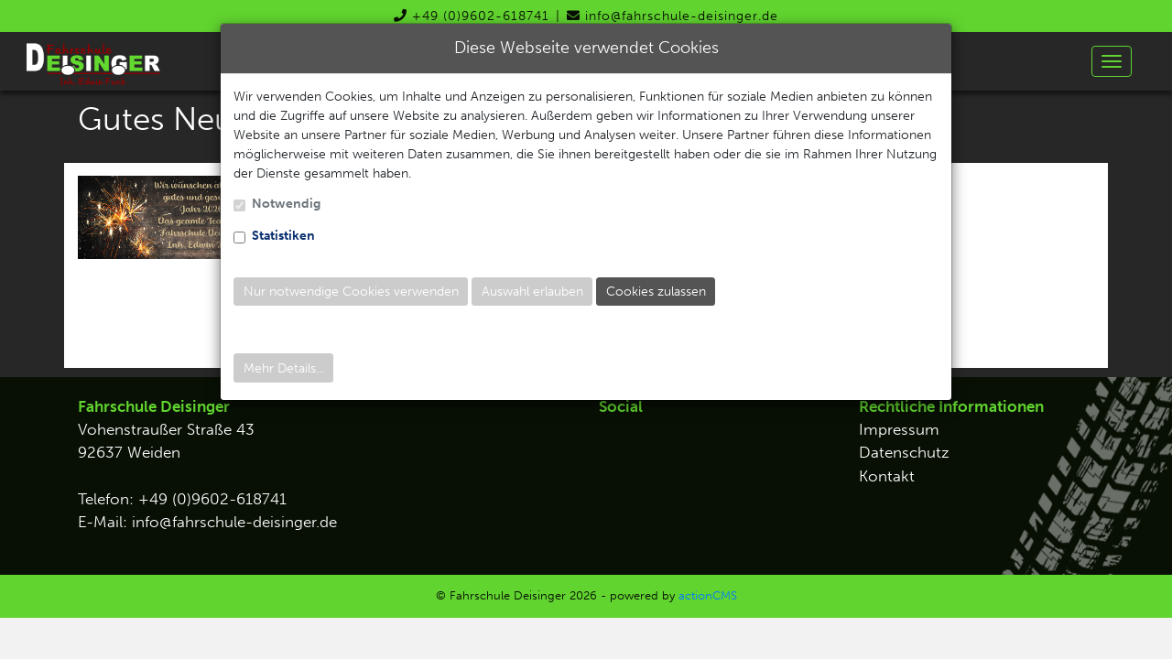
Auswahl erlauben (532, 291)
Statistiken (283, 235)
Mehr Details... (284, 368)
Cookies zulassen (656, 291)
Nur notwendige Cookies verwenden (351, 291)
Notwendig (286, 203)
